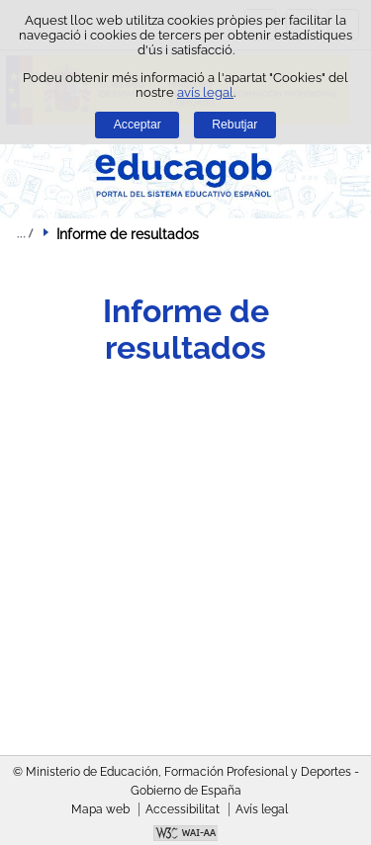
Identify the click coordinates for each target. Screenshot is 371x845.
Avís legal (261, 809)
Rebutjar (234, 124)
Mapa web (100, 809)
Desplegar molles (25, 233)
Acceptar (137, 124)
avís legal (205, 92)
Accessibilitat (182, 809)
